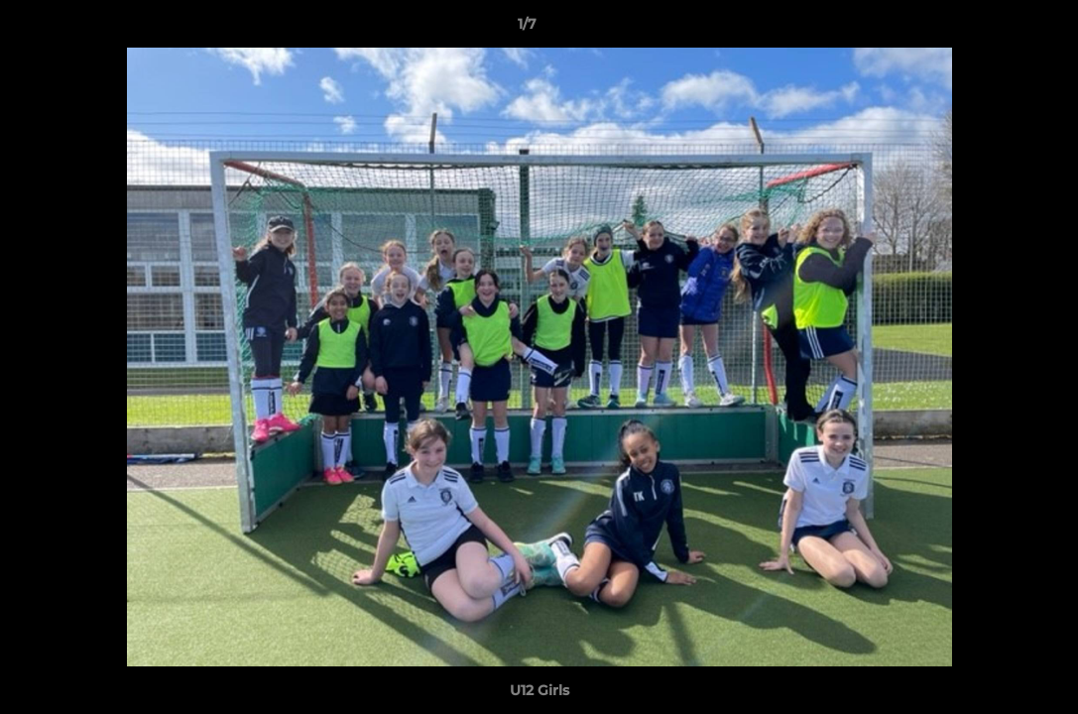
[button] (995, 29)
